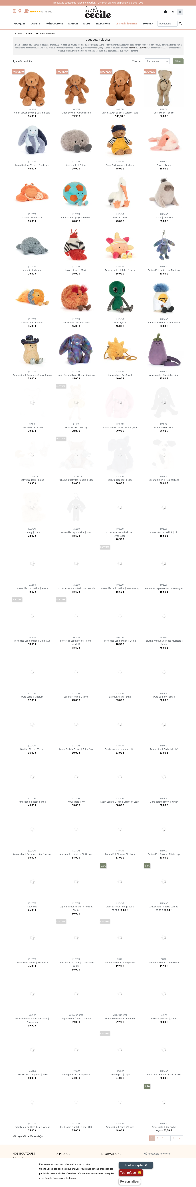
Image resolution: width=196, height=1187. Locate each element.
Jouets (35, 23)
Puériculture (54, 23)
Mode (86, 23)
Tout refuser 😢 (130, 1173)
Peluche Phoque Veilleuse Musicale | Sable (164, 641)
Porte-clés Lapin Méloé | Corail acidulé (76, 641)
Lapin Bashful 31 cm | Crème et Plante (76, 907)
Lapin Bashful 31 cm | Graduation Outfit (76, 963)
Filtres (178, 61)
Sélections (103, 23)
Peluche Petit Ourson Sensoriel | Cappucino (32, 1019)
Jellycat (132, 48)
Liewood (142, 48)
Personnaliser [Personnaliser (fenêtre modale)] (129, 1181)
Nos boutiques (24, 1153)
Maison (73, 23)
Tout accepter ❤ (136, 1165)
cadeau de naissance (76, 2)
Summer (148, 23)
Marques (19, 23)
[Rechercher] (167, 24)
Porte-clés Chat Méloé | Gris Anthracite (120, 532)
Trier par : (137, 61)
